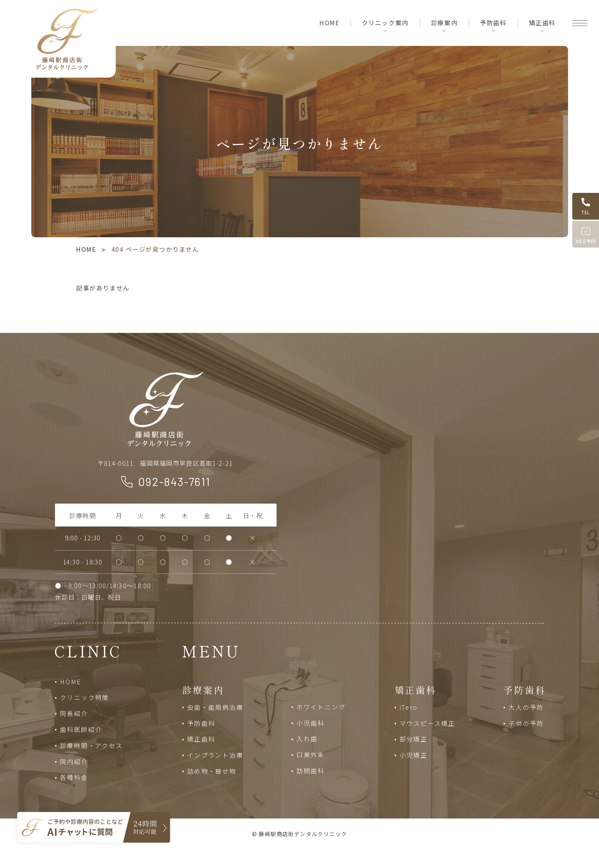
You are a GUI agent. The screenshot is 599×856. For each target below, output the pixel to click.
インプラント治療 (215, 755)
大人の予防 (526, 707)
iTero (409, 707)
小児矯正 (414, 755)
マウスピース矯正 (427, 723)
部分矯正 (414, 738)
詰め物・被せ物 (211, 771)
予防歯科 (493, 22)
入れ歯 (306, 738)
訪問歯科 (310, 770)
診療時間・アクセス (91, 745)
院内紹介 (74, 761)
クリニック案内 (385, 22)
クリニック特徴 (84, 697)
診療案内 (444, 22)
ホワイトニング (321, 706)
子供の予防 (526, 723)
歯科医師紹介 (81, 729)
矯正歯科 (542, 22)
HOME (329, 22)
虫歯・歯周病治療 (215, 707)
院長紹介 (74, 713)
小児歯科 (310, 722)
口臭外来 (310, 754)
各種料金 (74, 777)
